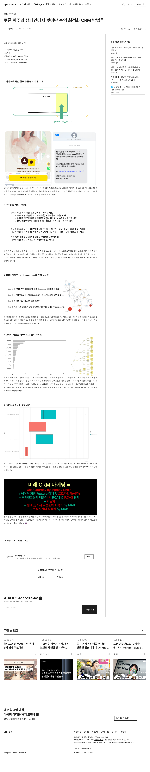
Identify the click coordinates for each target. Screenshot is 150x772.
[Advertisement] (128, 131)
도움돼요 (41, 577)
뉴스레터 (114, 732)
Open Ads (10, 4)
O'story (38, 4)
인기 (54, 4)
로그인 (130, 4)
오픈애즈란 (77, 732)
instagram (7, 753)
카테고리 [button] (24, 4)
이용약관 (76, 748)
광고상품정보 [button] (75, 4)
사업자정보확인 (98, 740)
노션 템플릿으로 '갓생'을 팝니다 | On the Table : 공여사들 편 (127, 646)
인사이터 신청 (140, 4)
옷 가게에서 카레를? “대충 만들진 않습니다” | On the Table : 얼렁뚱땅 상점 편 (91, 646)
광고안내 (123, 732)
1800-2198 (107, 742)
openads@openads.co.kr (125, 742)
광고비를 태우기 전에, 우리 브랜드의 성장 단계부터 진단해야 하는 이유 (54, 646)
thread (15, 753)
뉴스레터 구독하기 (125, 718)
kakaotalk (22, 753)
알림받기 (89, 557)
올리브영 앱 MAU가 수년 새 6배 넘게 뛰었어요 (19, 645)
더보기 (143, 630)
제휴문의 (95, 732)
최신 (47, 4)
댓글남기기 (90, 610)
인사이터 (62, 4)
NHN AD (8, 732)
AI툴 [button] (87, 4)
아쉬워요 (60, 577)
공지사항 (86, 732)
